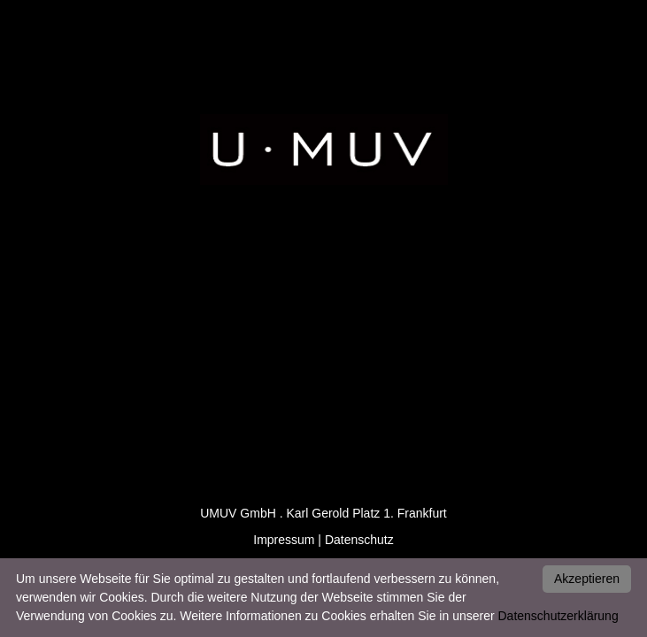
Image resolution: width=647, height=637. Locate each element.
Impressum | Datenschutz (323, 540)
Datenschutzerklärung (558, 616)
